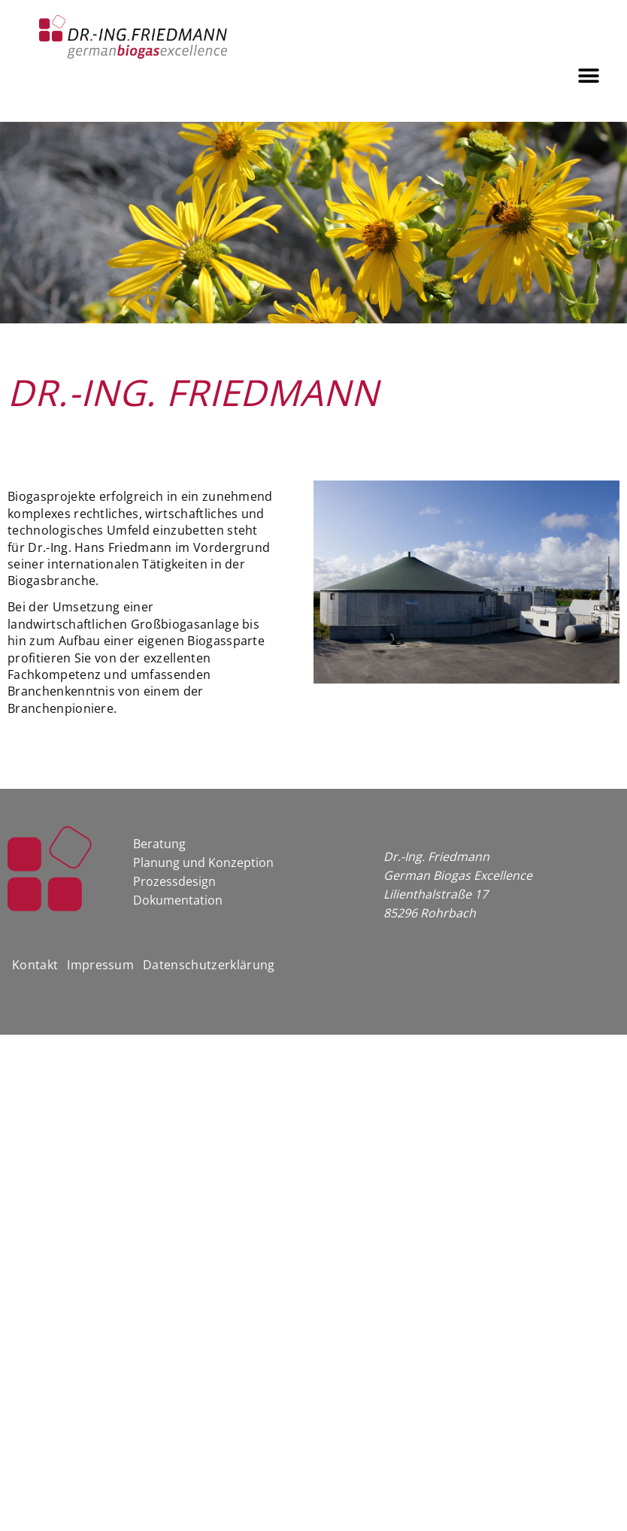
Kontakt (35, 964)
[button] (589, 75)
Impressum (100, 964)
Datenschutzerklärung (208, 964)
